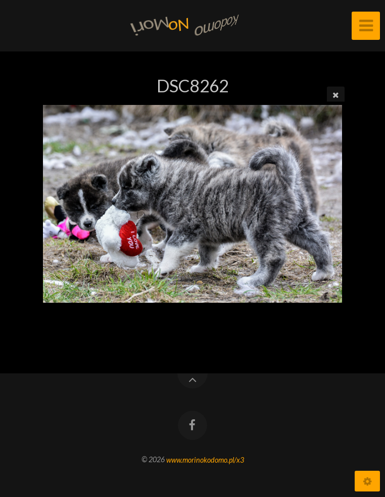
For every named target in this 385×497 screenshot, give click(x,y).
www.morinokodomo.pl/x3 (205, 459)
